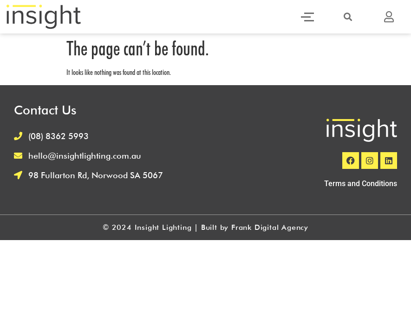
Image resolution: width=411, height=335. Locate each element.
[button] (347, 16)
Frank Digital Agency (269, 227)
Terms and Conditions (360, 183)
